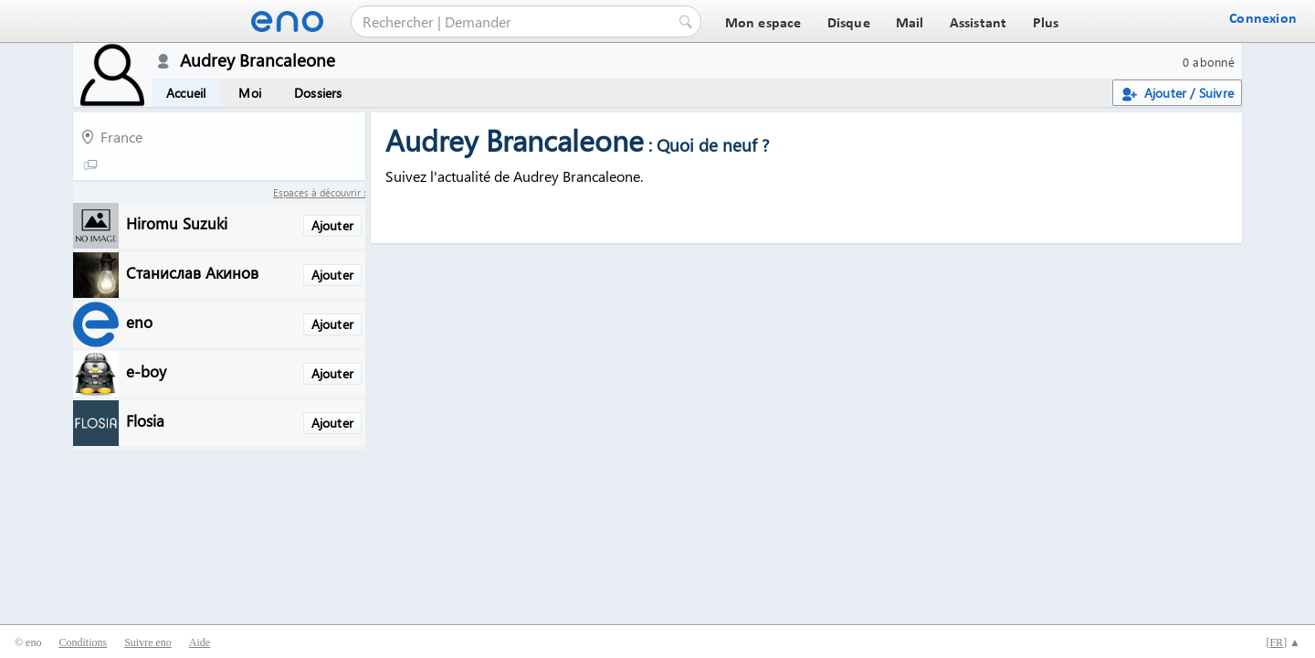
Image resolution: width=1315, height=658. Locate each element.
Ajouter (332, 225)
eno (139, 321)
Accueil (185, 92)
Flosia (145, 419)
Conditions (82, 642)
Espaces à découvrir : (319, 192)
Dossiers (318, 92)
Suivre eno (148, 642)
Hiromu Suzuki (176, 222)
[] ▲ (1283, 642)
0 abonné (1209, 61)
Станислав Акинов (192, 271)
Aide (199, 642)
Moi (249, 92)
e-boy (146, 370)
